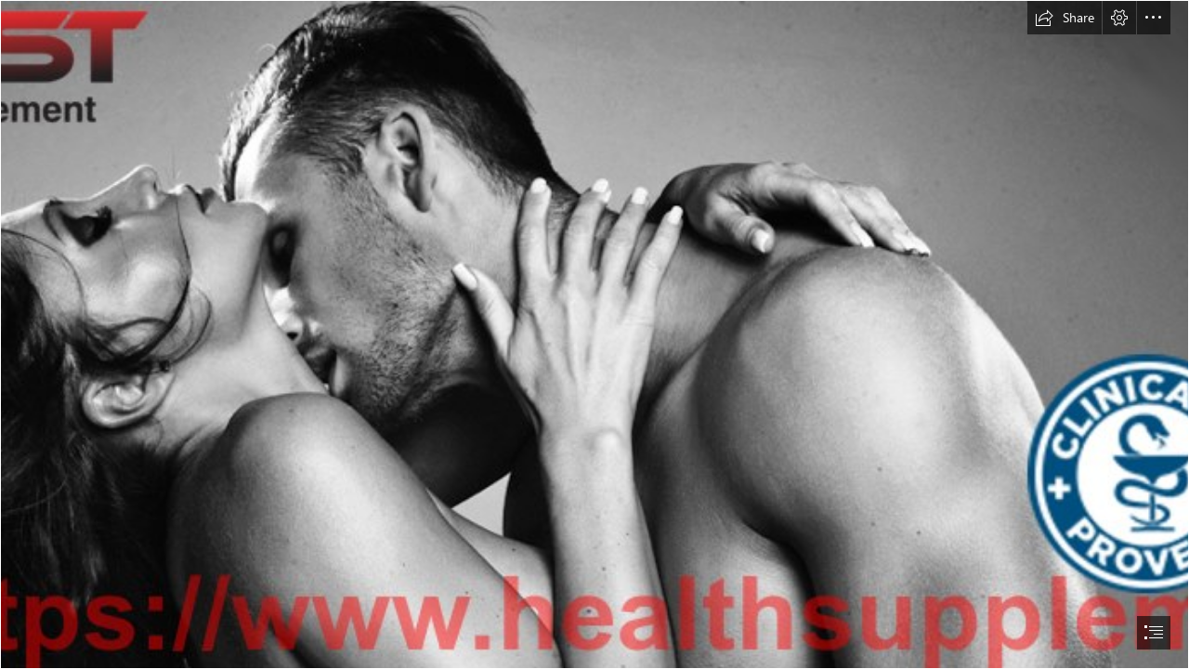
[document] (594, 334)
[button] (1064, 17)
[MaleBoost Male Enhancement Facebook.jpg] (594, 334)
